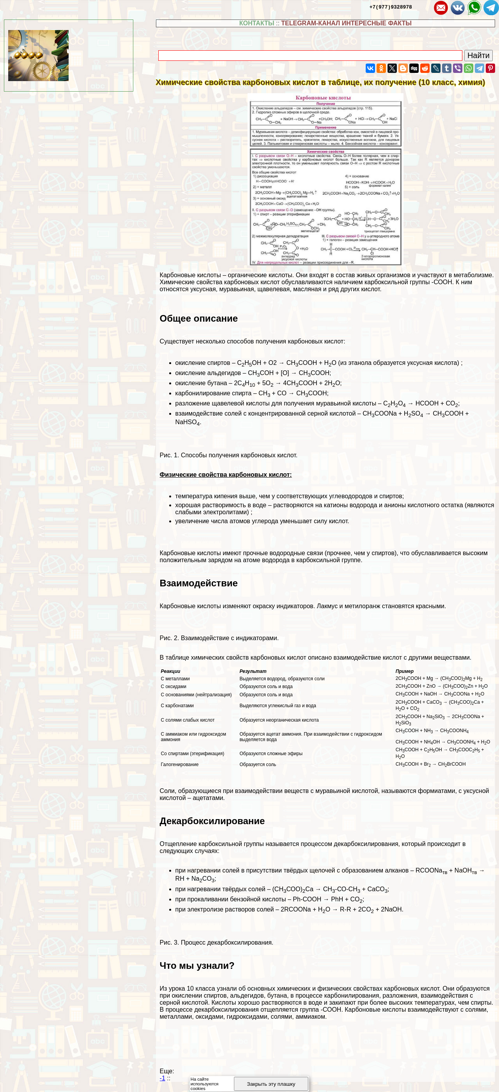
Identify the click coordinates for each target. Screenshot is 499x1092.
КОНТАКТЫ (256, 23)
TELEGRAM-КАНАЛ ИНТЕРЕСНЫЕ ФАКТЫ (346, 23)
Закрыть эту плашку (271, 1084)
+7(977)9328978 (391, 6)
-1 (162, 1078)
